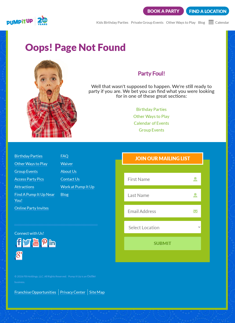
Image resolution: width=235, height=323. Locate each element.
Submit (162, 243)
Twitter (26, 242)
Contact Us (70, 179)
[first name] (162, 179)
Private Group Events (147, 22)
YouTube (35, 242)
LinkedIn (52, 242)
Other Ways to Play (181, 22)
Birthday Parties (151, 109)
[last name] (162, 195)
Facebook (18, 242)
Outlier (91, 276)
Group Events (151, 129)
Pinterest (43, 242)
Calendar (222, 22)
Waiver (67, 163)
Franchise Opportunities (35, 292)
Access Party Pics (29, 179)
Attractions (24, 186)
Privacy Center (72, 292)
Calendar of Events (151, 123)
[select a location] (162, 227)
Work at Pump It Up (77, 186)
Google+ (18, 255)
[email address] (162, 211)
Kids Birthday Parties (112, 22)
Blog (201, 22)
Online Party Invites (31, 208)
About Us (69, 171)
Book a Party (163, 11)
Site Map (97, 292)
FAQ (64, 155)
